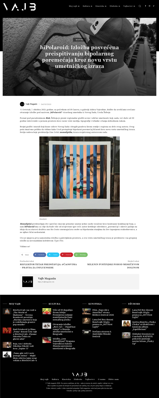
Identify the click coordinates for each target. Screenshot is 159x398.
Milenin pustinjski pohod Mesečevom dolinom (113, 266)
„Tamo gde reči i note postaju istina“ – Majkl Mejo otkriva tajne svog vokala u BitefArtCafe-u (25, 357)
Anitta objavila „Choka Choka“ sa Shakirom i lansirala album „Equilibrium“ (144, 326)
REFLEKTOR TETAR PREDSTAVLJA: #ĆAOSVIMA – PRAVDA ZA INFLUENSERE (48, 266)
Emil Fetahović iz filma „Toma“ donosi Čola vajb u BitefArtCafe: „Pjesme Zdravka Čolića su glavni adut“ (25, 334)
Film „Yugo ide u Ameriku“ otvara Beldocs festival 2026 (103, 312)
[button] (140, 6)
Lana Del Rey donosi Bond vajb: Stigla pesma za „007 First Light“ (102, 323)
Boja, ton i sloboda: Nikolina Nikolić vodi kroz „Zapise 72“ (23, 346)
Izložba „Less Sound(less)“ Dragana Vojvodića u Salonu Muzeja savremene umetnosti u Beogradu (64, 343)
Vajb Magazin (47, 278)
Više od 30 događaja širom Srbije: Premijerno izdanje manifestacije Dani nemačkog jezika (63, 315)
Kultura (79, 40)
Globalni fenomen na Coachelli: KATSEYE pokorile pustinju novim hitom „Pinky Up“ (143, 339)
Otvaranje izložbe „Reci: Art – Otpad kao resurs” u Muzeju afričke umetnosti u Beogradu (64, 329)
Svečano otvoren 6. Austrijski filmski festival (102, 334)
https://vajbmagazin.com (46, 282)
